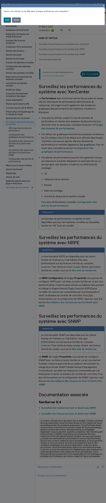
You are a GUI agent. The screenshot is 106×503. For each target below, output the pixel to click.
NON (16, 20)
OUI (7, 20)
